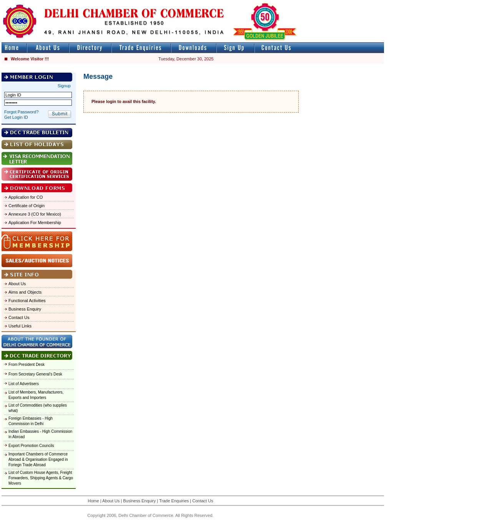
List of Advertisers (23, 384)
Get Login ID (16, 117)
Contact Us (18, 317)
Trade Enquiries (174, 500)
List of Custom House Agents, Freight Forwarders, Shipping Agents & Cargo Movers (40, 477)
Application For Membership (34, 222)
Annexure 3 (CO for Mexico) (34, 214)
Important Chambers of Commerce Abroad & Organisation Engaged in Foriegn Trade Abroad (38, 459)
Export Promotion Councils (31, 446)
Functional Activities (27, 300)
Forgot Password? (21, 112)
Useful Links (20, 326)
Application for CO (25, 197)
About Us (17, 283)
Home (93, 500)
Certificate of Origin (26, 205)
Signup (64, 85)
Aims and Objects (25, 292)
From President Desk (26, 364)
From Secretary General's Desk (35, 374)
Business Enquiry (24, 309)
